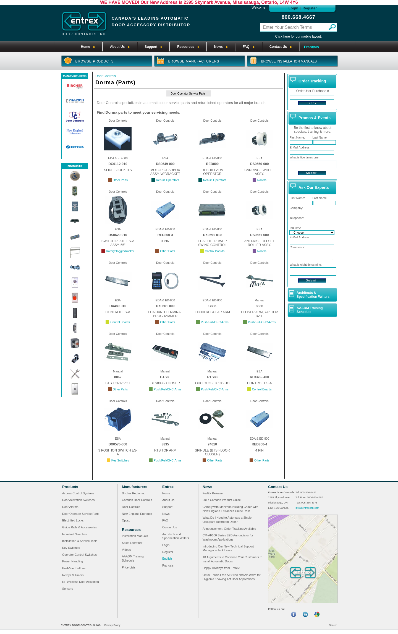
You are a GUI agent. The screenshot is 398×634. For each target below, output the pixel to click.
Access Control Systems (78, 493)
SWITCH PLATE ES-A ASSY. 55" (117, 243)
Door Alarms (70, 506)
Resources (131, 530)
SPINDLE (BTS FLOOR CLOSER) (212, 452)
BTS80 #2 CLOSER (165, 383)
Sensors (67, 588)
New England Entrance (137, 513)
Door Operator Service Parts (188, 93)
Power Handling (72, 561)
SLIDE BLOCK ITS (118, 170)
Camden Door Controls (137, 500)
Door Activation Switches (78, 500)
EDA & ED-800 (117, 158)
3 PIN (165, 241)
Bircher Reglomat (133, 493)
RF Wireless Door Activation (80, 581)
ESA (165, 158)
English (167, 558)
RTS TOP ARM (165, 450)
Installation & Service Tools (79, 540)
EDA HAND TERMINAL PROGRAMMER (165, 314)
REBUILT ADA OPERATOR (212, 172)
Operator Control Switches (79, 554)
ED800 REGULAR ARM (212, 312)
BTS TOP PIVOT (117, 383)
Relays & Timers (73, 575)
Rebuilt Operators (167, 180)
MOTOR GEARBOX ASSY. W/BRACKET (165, 172)
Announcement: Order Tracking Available (229, 528)
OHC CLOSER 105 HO (212, 383)
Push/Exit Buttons (73, 568)
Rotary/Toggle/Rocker (120, 251)
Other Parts (120, 180)
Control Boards (214, 251)
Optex (126, 520)
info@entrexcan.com (307, 508)
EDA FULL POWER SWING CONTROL (212, 243)
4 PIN (259, 450)
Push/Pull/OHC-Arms (215, 322)
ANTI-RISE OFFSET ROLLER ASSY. (259, 243)
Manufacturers (134, 487)
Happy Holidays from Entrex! (221, 568)
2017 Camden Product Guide (222, 500)
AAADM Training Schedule (310, 310)
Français (311, 47)
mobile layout (311, 36)
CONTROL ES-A (118, 312)
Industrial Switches (74, 534)
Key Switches (120, 460)
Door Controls (105, 76)
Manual (259, 300)
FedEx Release (213, 493)
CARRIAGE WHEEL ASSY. (259, 172)
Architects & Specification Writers (313, 295)
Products (70, 487)
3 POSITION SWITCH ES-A (117, 452)
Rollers (261, 180)
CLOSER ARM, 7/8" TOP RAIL (259, 314)
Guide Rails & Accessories (79, 527)
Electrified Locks (73, 520)
